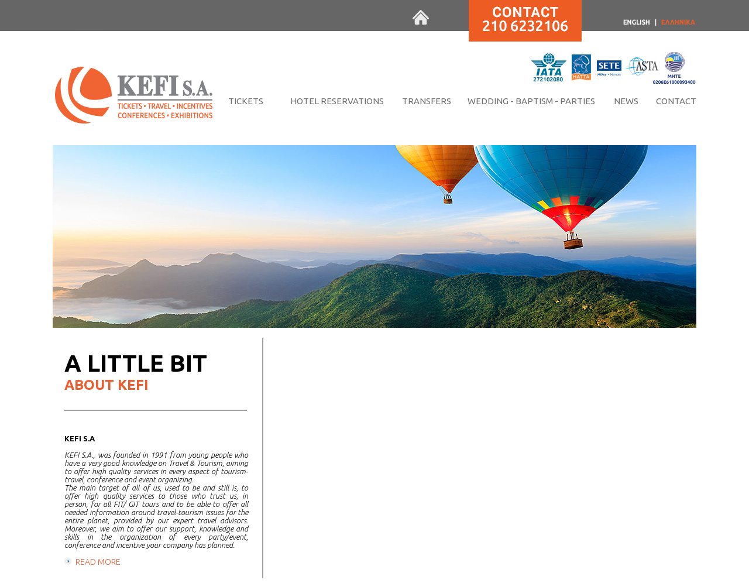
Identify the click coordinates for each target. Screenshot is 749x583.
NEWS (626, 101)
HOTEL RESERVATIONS (337, 101)
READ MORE (98, 562)
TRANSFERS (426, 101)
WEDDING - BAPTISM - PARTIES (531, 101)
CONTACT (676, 101)
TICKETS (245, 101)
